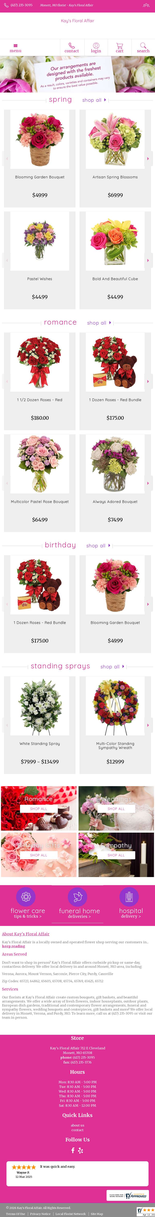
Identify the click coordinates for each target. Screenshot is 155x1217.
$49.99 (39, 195)
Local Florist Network (71, 1214)
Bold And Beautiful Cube (115, 279)
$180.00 (40, 418)
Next (148, 158)
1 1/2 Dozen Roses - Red (39, 400)
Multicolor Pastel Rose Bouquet (40, 501)
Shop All (92, 100)
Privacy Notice (40, 1214)
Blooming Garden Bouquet (40, 177)
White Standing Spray (40, 743)
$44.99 (40, 297)
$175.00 (115, 418)
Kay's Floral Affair (77, 20)
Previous (6, 158)
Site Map (97, 1214)
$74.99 (115, 520)
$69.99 (115, 195)
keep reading (13, 946)
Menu (15, 50)
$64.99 (40, 520)
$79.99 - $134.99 (40, 762)
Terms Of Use (15, 1214)
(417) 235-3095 (21, 5)
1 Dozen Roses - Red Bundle (115, 400)
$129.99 (115, 762)
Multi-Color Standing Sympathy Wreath (115, 745)
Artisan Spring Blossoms (115, 177)
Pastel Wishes (39, 279)
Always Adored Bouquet (115, 501)
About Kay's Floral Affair (25, 934)
